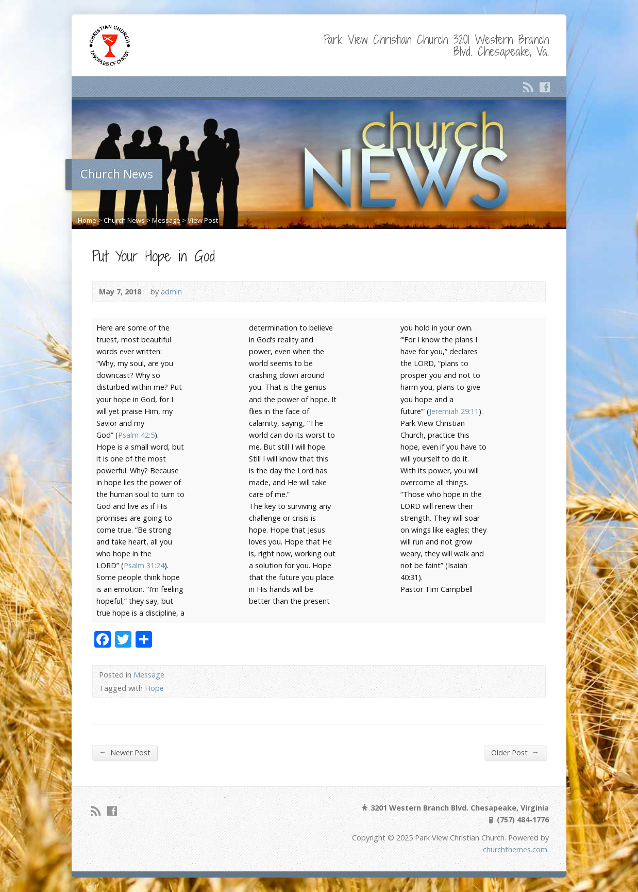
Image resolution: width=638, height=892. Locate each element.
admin (171, 291)
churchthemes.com (515, 849)
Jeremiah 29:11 (454, 411)
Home (87, 220)
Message (166, 220)
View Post (203, 220)
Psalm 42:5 (136, 435)
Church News (124, 220)
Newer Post (124, 752)
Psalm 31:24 (144, 565)
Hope (154, 688)
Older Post (515, 752)
